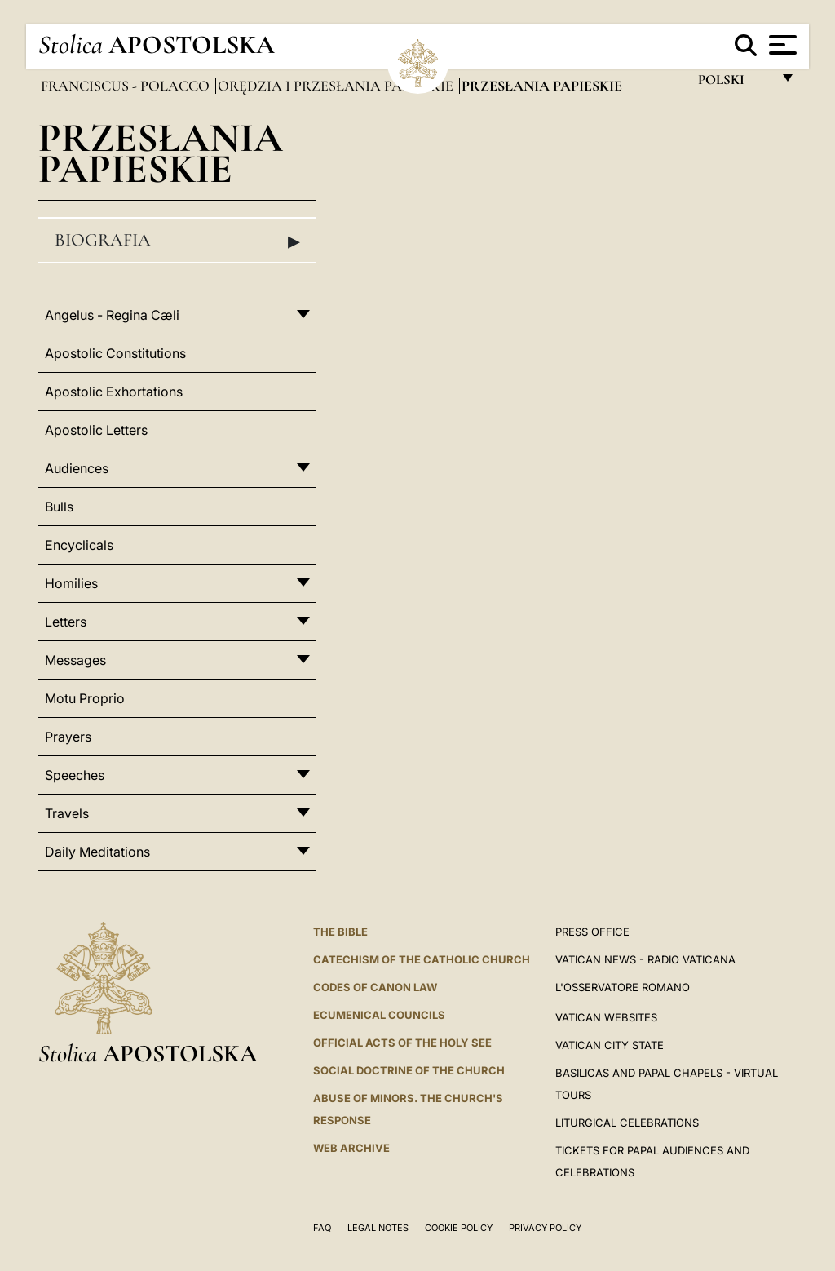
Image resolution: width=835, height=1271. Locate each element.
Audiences (76, 468)
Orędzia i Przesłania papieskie (337, 86)
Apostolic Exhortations (114, 391)
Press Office (592, 931)
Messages (75, 660)
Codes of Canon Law (375, 987)
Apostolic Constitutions (115, 353)
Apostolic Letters (96, 430)
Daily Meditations (97, 852)
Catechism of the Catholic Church (421, 959)
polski (734, 83)
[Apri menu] (781, 45)
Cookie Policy (459, 1227)
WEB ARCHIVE (351, 1147)
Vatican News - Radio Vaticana (645, 959)
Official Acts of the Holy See (402, 1042)
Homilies (71, 583)
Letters (65, 621)
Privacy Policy (545, 1227)
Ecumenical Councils (379, 1014)
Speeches (74, 775)
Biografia (177, 240)
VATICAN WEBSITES (606, 1017)
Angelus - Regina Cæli (112, 315)
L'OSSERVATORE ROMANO (622, 987)
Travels (67, 813)
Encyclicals (79, 545)
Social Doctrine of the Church (409, 1070)
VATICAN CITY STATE (609, 1045)
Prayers (68, 736)
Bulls (59, 506)
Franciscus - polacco (127, 86)
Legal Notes (378, 1227)
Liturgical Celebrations (627, 1122)
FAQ (322, 1227)
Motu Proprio (85, 698)
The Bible (340, 931)
